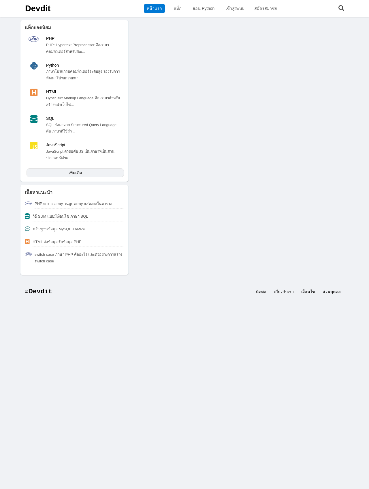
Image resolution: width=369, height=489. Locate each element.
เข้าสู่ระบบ (234, 8)
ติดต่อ (261, 291)
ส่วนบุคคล (332, 291)
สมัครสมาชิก (265, 8)
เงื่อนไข (308, 291)
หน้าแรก (154, 8)
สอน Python (203, 8)
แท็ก (178, 8)
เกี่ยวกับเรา (284, 291)
